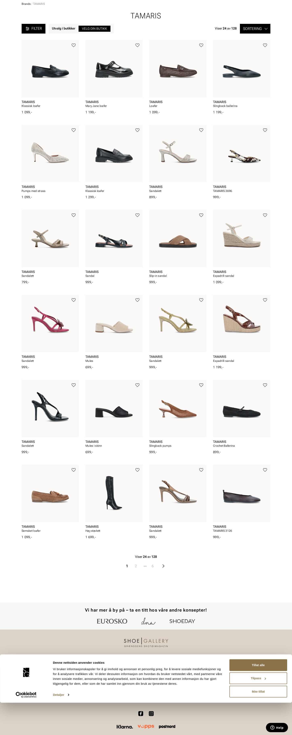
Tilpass (258, 710)
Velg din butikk (94, 60)
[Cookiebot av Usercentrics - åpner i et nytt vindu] (26, 727)
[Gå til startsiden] (40, 14)
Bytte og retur (116, 683)
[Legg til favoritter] (73, 76)
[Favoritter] (246, 15)
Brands (26, 35)
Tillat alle (258, 697)
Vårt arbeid (161, 676)
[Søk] (177, 14)
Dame (25, 26)
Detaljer (58, 727)
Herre (39, 26)
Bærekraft (206, 683)
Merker (231, 26)
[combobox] (131, 14)
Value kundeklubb (256, 26)
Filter (33, 59)
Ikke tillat (258, 724)
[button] (255, 60)
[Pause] (267, 3)
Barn (53, 26)
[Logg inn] (231, 15)
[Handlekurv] (263, 15)
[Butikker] (217, 15)
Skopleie (93, 26)
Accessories (72, 26)
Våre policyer (162, 683)
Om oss (205, 676)
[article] (50, 106)
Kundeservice (116, 676)
